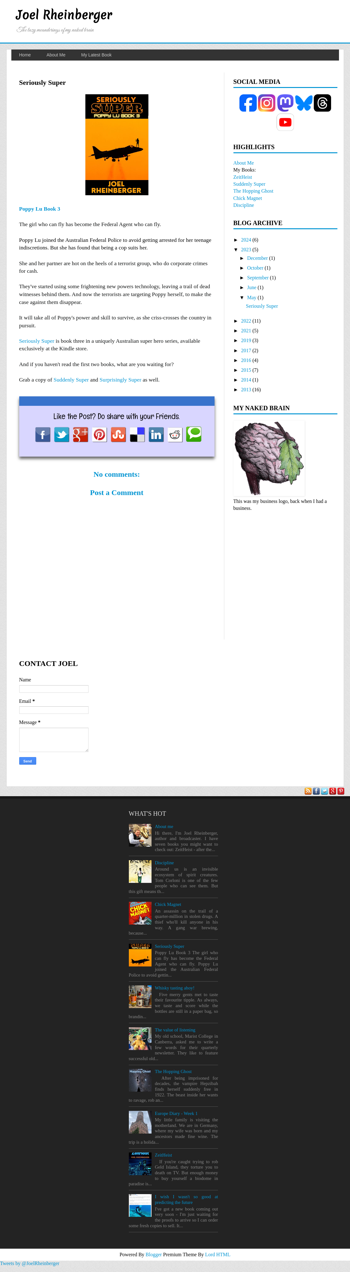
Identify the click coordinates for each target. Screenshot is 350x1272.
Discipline (243, 205)
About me (164, 826)
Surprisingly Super (120, 379)
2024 (246, 239)
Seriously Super (37, 341)
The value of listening (175, 1029)
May (251, 297)
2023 (246, 249)
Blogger (154, 1254)
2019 (246, 340)
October (255, 268)
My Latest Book (96, 54)
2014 (246, 379)
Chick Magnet (247, 198)
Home (25, 54)
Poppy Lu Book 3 (39, 209)
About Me (56, 54)
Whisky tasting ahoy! (174, 987)
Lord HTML (217, 1254)
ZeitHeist (242, 177)
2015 (246, 370)
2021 (246, 330)
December (257, 258)
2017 (246, 350)
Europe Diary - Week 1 (176, 1113)
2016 (246, 360)
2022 (246, 321)
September (257, 277)
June (251, 287)
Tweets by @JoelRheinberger (29, 1263)
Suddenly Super (71, 379)
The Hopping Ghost (253, 191)
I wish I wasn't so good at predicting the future (186, 1199)
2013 (246, 389)
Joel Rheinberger (64, 15)
